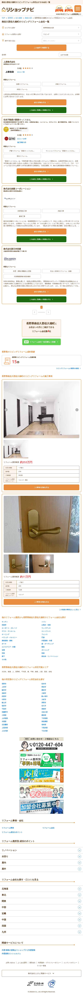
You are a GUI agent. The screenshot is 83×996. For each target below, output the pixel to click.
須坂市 (4, 693)
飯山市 (4, 702)
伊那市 (4, 696)
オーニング (5, 634)
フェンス (45, 634)
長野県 (10, 18)
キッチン (5, 622)
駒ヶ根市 (45, 696)
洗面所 (4, 625)
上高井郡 (5, 728)
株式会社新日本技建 (12, 248)
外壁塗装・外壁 (47, 641)
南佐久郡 (28, 18)
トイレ (44, 622)
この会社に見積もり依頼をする (41, 110)
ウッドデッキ (46, 628)
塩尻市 (4, 706)
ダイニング (45, 650)
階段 (43, 647)
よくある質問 (22, 962)
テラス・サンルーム (8, 631)
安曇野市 (5, 712)
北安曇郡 (5, 724)
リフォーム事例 (8, 828)
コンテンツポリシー (70, 962)
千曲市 (4, 709)
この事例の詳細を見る (41, 487)
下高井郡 (45, 728)
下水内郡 (45, 731)
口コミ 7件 (21, 72)
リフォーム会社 (48, 828)
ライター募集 (41, 966)
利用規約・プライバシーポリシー (49, 962)
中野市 (4, 699)
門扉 (43, 637)
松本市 (44, 684)
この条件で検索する (41, 47)
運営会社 (32, 962)
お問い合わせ (10, 962)
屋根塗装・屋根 (7, 641)
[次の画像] (76, 409)
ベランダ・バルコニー (9, 637)
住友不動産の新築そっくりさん (17, 119)
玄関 (3, 650)
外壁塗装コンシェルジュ (11, 953)
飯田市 (4, 690)
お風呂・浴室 (46, 625)
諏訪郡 (44, 715)
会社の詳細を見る (41, 102)
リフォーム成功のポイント (12, 832)
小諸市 (44, 693)
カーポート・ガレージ (9, 628)
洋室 (3, 653)
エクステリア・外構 (8, 647)
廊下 (3, 656)
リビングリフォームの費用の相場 (67, 368)
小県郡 (4, 715)
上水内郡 (5, 731)
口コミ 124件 (21, 139)
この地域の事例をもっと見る (69, 610)
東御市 (44, 709)
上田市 (4, 687)
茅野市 (44, 702)
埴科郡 (44, 724)
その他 (4, 659)
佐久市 (44, 706)
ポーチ (4, 644)
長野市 (4, 684)
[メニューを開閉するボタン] (77, 8)
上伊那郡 (5, 718)
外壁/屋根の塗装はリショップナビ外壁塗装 (18, 950)
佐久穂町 (18, 18)
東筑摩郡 (45, 721)
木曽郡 (4, 721)
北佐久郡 (45, 712)
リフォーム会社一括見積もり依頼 (41, 341)
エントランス (46, 631)
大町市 (44, 699)
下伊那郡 (45, 718)
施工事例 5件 (21, 142)
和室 (43, 653)
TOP (3, 18)
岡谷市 (44, 687)
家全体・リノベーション (50, 656)
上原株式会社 (9, 61)
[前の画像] (6, 409)
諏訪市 (44, 690)
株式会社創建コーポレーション (17, 188)
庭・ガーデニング (48, 644)
